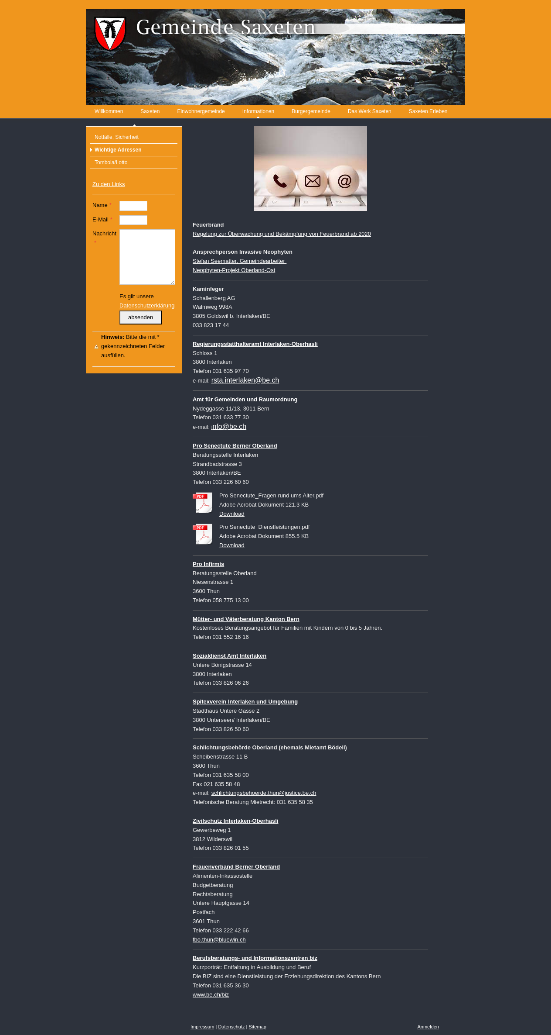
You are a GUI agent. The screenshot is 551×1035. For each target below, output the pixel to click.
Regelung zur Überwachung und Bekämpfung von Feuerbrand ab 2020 (282, 234)
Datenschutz (231, 1026)
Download (232, 514)
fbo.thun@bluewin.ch (219, 939)
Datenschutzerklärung (146, 305)
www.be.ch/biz (211, 994)
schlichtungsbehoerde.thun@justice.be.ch (263, 793)
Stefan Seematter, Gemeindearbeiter (239, 261)
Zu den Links (108, 184)
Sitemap (257, 1026)
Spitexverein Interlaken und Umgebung (245, 701)
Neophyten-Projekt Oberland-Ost (234, 270)
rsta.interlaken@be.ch (245, 380)
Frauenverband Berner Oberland (236, 866)
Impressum (202, 1026)
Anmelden (428, 1026)
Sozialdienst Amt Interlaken (229, 655)
